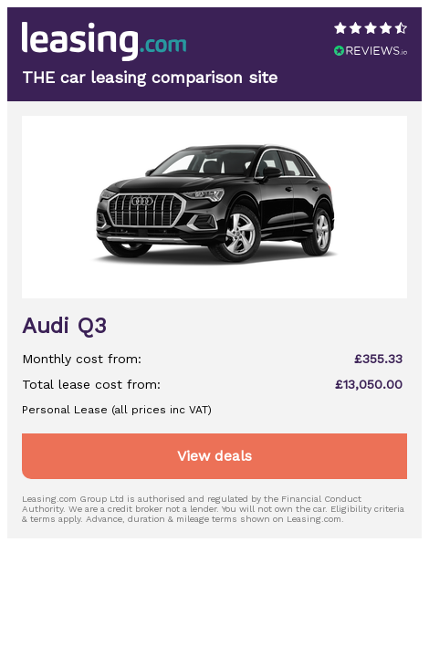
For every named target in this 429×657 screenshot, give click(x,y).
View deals (214, 455)
